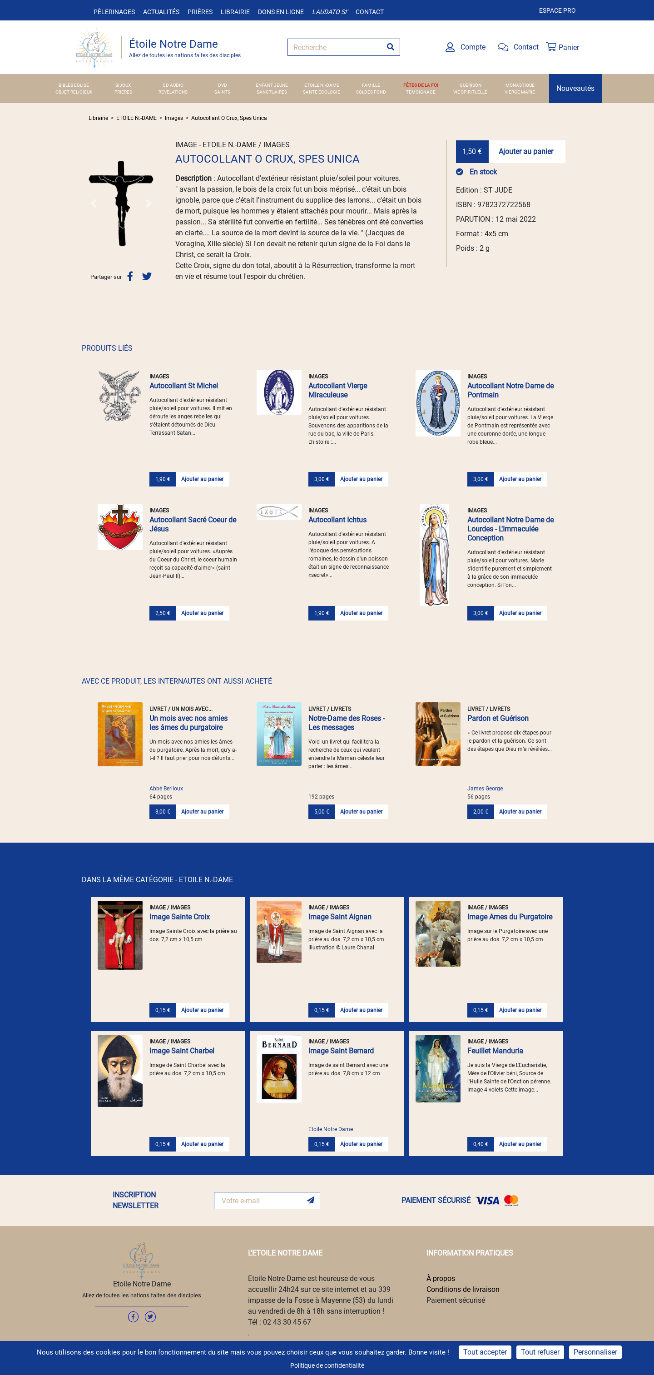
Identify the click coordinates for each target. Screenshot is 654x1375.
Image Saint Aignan (340, 917)
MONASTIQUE (520, 85)
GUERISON (470, 85)
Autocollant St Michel (183, 386)
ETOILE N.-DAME (321, 85)
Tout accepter (485, 1352)
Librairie (235, 11)
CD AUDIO (173, 85)
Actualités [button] (161, 11)
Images (174, 118)
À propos (440, 1278)
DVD (222, 85)
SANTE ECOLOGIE (321, 91)
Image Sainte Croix (179, 917)
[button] (93, 203)
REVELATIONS (173, 91)
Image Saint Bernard (341, 1051)
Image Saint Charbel (181, 1051)
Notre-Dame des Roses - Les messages (346, 723)
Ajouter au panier (526, 151)
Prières (200, 11)
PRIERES (123, 91)
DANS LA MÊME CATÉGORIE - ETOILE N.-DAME (157, 879)
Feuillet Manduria (495, 1051)
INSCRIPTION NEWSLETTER (136, 1200)
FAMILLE (371, 85)
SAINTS (222, 91)
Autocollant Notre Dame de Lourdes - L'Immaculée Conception (510, 529)
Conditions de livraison (463, 1289)
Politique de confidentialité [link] (327, 1365)
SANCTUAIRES (272, 91)
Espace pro (557, 10)
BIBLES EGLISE (74, 85)
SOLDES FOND (371, 91)
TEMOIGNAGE (421, 91)
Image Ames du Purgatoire (509, 917)
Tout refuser (540, 1352)
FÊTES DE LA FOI (420, 85)
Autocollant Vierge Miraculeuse (337, 390)
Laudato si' (329, 11)
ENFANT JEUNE (272, 85)
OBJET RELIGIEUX (73, 91)
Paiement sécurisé (455, 1300)
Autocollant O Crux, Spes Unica (229, 118)
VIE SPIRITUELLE (470, 91)
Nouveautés (575, 88)
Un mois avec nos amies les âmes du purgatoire (188, 723)
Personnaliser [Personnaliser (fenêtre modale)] (595, 1352)
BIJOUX (123, 85)
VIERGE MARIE (520, 91)
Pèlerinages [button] (114, 11)
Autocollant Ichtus (337, 520)
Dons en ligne (281, 11)
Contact (370, 11)
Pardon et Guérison (498, 718)
